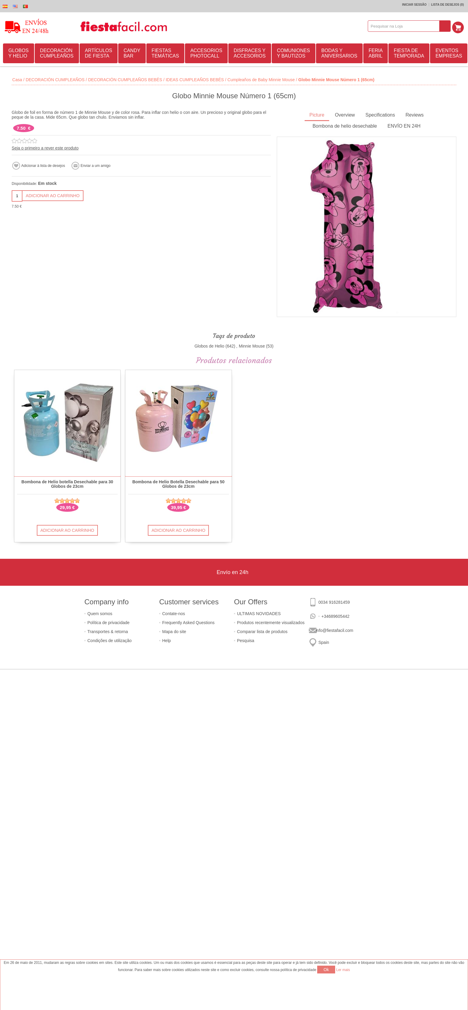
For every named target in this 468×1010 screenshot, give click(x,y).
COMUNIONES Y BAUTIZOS (293, 53)
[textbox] (405, 26)
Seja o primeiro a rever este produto (45, 148)
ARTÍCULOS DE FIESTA (98, 53)
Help (166, 640)
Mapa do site (174, 631)
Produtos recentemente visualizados (271, 622)
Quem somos (99, 613)
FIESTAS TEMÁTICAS (165, 53)
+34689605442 (335, 616)
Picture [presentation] (316, 114)
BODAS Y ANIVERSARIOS (339, 53)
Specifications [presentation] (380, 114)
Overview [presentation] (345, 114)
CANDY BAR (132, 53)
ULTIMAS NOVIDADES (259, 613)
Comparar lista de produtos (262, 631)
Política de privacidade (108, 622)
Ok (326, 969)
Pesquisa (245, 640)
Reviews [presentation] (414, 114)
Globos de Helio (209, 346)
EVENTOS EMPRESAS (448, 53)
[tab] (317, 115)
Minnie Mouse (252, 346)
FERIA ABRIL (376, 53)
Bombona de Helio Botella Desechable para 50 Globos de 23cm (178, 484)
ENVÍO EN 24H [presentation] (404, 126)
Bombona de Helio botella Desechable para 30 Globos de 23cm (67, 484)
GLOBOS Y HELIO (18, 53)
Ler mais (343, 970)
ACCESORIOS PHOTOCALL (206, 53)
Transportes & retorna (107, 631)
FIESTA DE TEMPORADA (409, 53)
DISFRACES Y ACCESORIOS (250, 53)
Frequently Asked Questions (188, 622)
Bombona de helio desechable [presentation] (344, 126)
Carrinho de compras (459, 26)
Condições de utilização (109, 640)
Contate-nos (173, 613)
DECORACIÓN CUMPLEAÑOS (57, 53)
